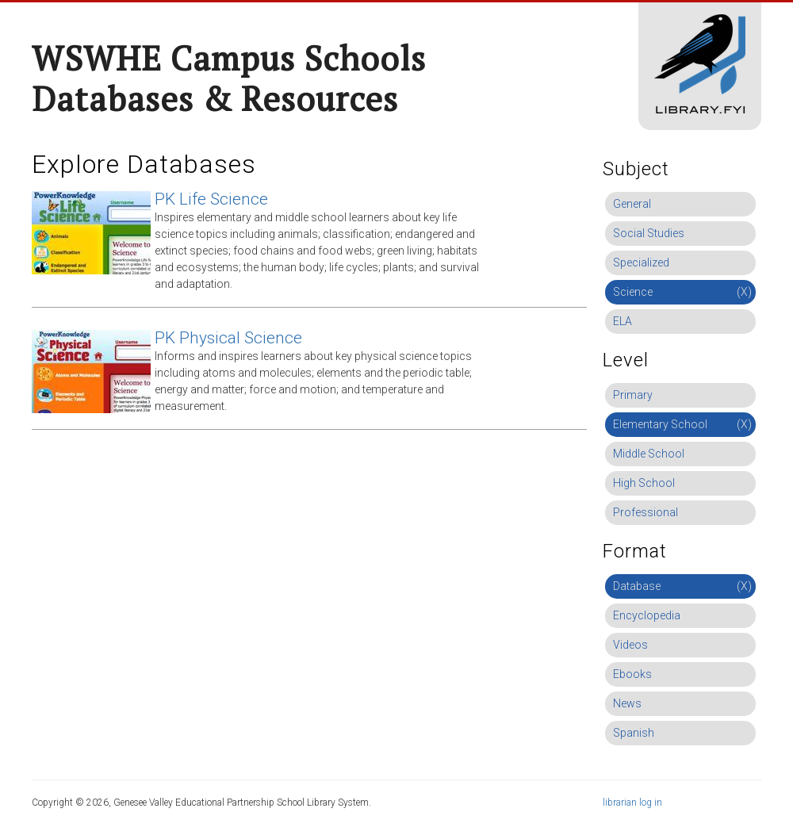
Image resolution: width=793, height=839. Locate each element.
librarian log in (632, 802)
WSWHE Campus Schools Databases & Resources (229, 78)
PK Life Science (211, 199)
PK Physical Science (228, 337)
